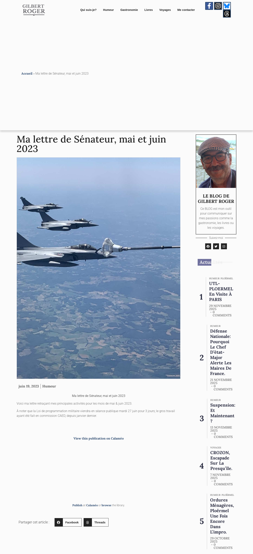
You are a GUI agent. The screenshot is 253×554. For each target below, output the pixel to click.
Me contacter (186, 10)
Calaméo (92, 506)
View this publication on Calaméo (99, 439)
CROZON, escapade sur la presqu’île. (221, 458)
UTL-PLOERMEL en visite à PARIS (221, 292)
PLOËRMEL (227, 279)
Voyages (165, 10)
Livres (148, 10)
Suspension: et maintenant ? (223, 413)
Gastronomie (129, 10)
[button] (68, 523)
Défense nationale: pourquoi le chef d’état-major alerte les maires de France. (221, 353)
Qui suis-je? (88, 10)
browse (106, 506)
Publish (77, 506)
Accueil (26, 74)
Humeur (108, 10)
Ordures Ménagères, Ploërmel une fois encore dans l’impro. (222, 513)
